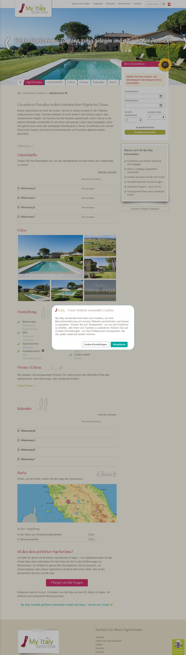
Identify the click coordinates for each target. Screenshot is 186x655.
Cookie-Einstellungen (95, 344)
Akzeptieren (119, 344)
